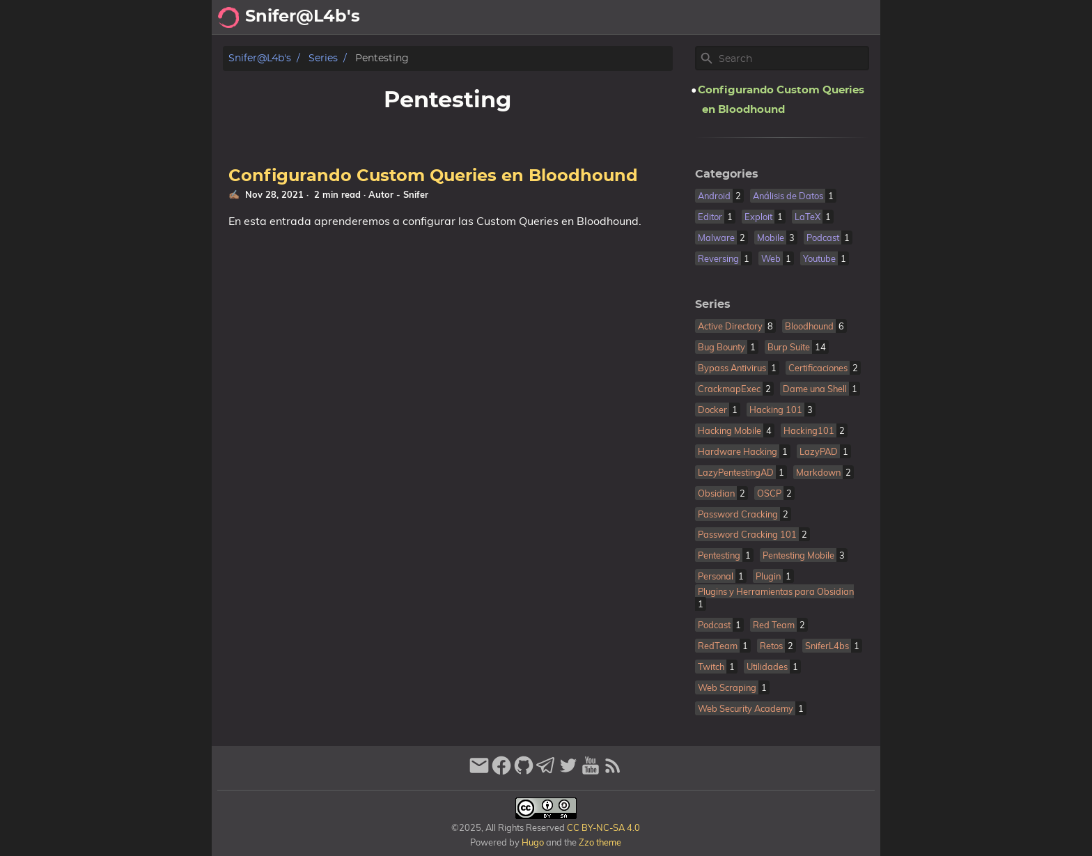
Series (323, 58)
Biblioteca (845, 17)
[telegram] (546, 771)
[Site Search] (792, 58)
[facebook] (501, 771)
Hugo (533, 842)
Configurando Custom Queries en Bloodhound (433, 176)
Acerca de (602, 17)
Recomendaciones (751, 17)
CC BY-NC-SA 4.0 (602, 827)
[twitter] (568, 771)
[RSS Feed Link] (613, 771)
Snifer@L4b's (259, 58)
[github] (524, 771)
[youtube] (590, 771)
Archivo (664, 17)
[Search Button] (515, 17)
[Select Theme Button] (550, 17)
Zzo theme (600, 842)
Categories (726, 174)
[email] (479, 771)
